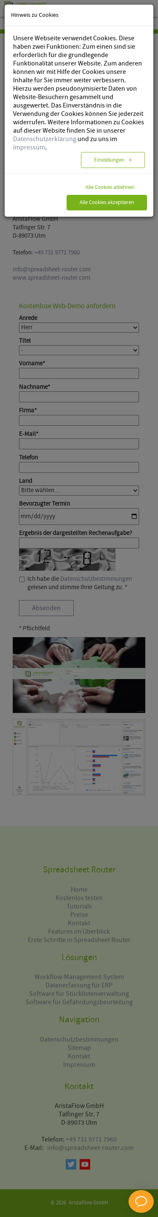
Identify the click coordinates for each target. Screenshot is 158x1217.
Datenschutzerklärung (44, 125)
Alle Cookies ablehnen (110, 173)
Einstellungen (110, 146)
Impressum (29, 133)
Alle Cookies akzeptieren (107, 188)
